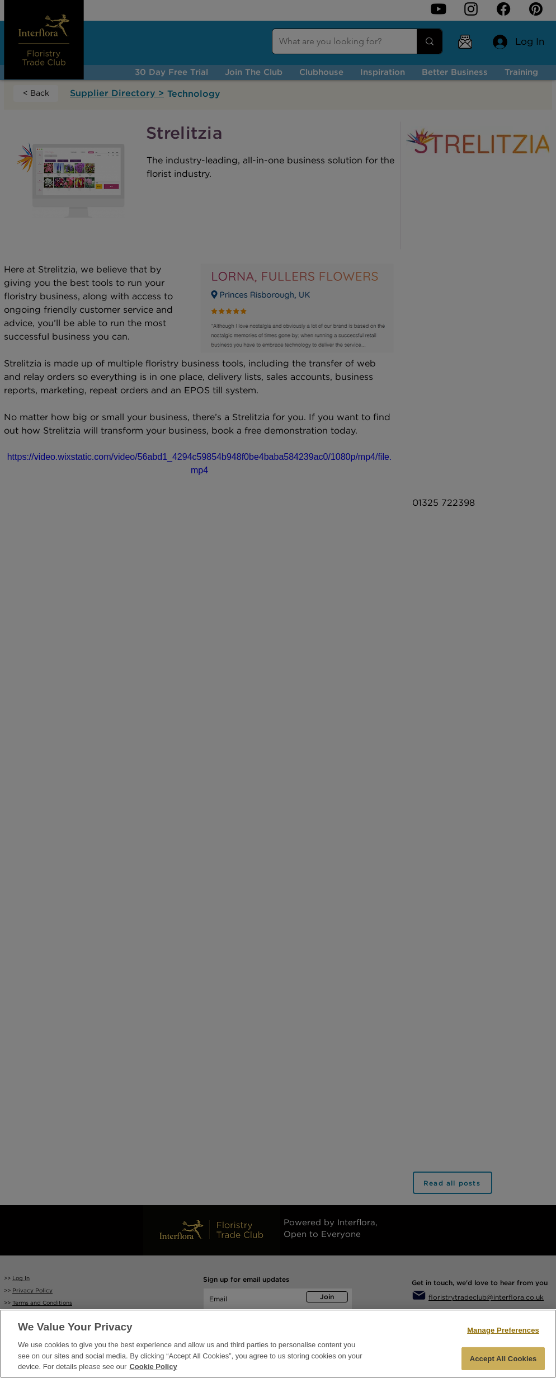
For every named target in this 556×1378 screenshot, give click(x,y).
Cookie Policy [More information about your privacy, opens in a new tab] (153, 1366)
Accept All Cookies (503, 1359)
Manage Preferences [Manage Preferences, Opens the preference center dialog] (503, 1330)
